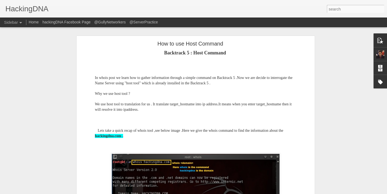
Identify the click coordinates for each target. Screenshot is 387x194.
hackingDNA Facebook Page (66, 22)
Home (34, 22)
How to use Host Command (190, 44)
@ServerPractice (144, 22)
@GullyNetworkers (110, 22)
